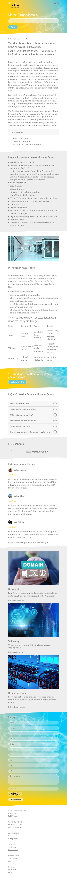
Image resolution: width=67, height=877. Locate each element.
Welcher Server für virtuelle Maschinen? (23, 420)
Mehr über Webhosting (15, 652)
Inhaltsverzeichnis (16, 132)
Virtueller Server (13, 850)
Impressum (11, 867)
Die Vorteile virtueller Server (22, 141)
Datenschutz (12, 870)
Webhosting (12, 348)
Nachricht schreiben (17, 382)
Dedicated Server (13, 358)
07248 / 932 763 (16, 822)
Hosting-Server (17, 39)
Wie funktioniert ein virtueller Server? (23, 409)
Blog (9, 861)
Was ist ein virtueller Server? (20, 403)
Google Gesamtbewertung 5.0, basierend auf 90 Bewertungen (28, 542)
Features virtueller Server (21, 138)
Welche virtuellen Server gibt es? (21, 415)
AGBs (10, 872)
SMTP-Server (12, 844)
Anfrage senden (16, 799)
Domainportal (12, 836)
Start (9, 39)
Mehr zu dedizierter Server (16, 707)
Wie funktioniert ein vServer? (20, 426)
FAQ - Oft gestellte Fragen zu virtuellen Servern (28, 144)
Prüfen (13, 27)
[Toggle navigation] (55, 4)
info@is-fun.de (17, 827)
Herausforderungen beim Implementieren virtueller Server (30, 432)
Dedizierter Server (13, 856)
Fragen (37, 119)
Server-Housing (13, 858)
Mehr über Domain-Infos (16, 600)
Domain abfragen (13, 833)
